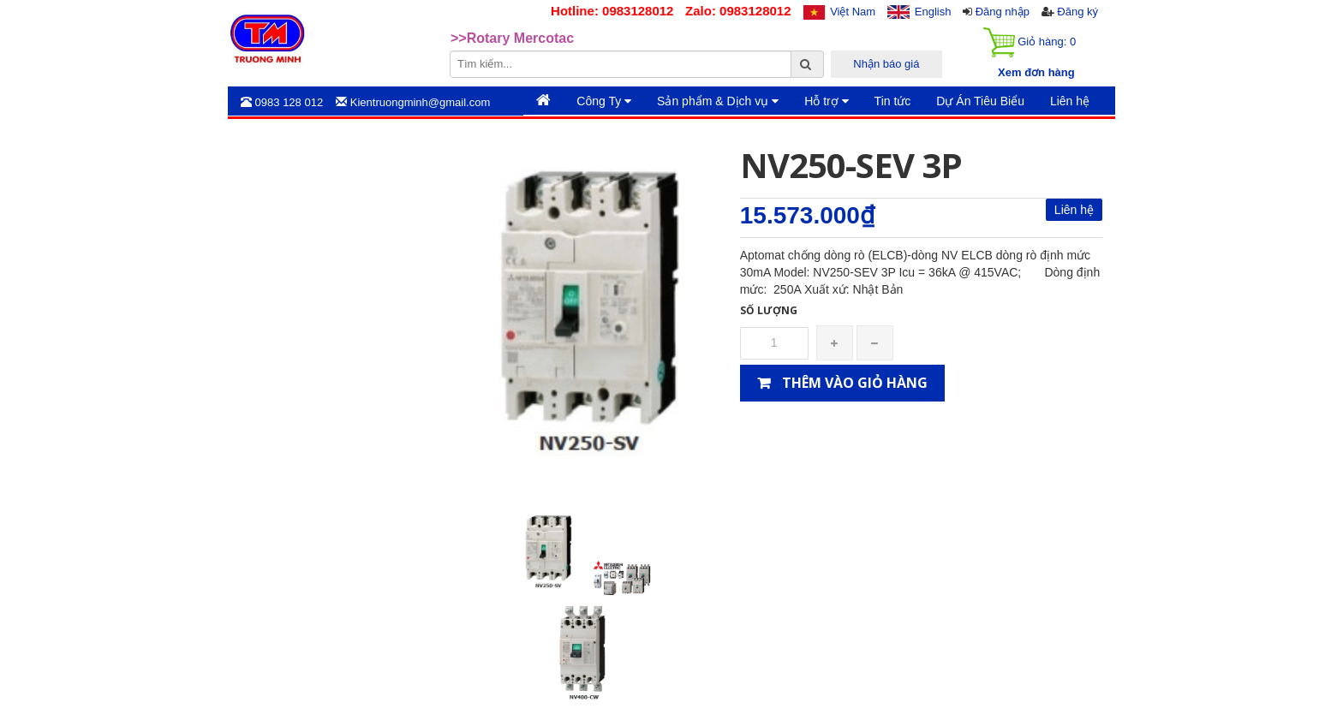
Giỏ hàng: (1029, 42)
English (933, 11)
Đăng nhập (1003, 11)
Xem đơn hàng (1036, 72)
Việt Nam (852, 11)
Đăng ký (1077, 11)
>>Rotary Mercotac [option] (512, 38)
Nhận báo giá (886, 63)
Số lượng (768, 310)
